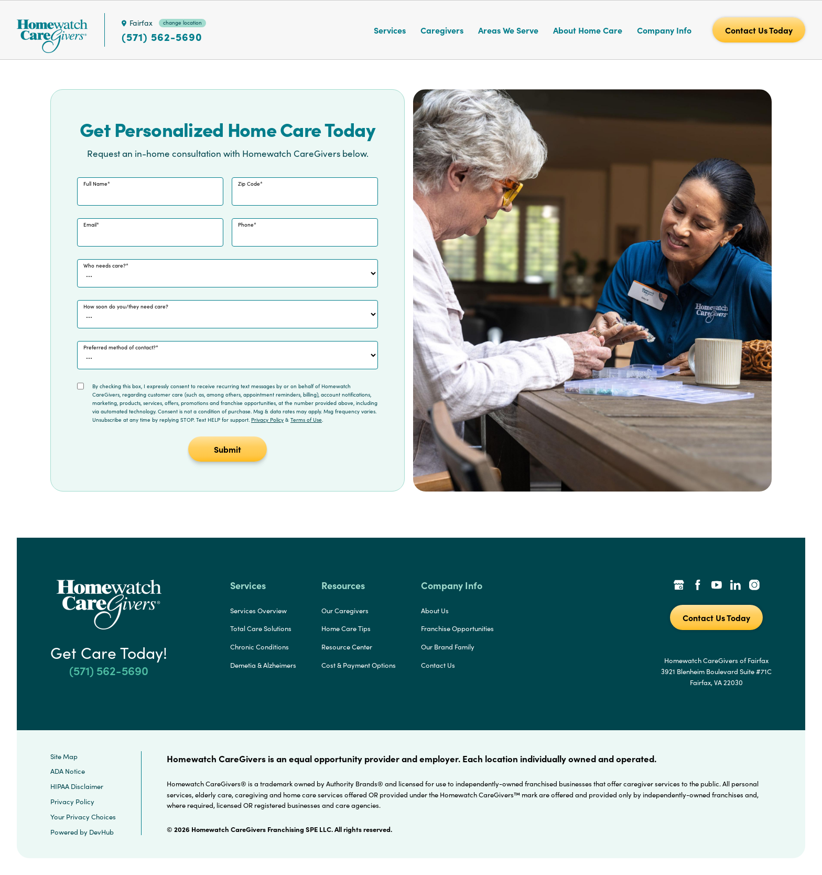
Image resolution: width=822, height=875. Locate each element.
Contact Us (438, 665)
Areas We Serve (508, 30)
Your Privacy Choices (83, 816)
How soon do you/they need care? (125, 306)
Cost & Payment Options (358, 665)
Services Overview (258, 610)
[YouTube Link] (716, 586)
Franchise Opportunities (457, 628)
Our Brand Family (447, 647)
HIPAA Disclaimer (76, 786)
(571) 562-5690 (162, 36)
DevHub (101, 832)
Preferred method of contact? (119, 347)
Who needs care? (104, 265)
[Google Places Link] (679, 586)
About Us (435, 610)
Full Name (95, 183)
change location (182, 22)
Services (390, 30)
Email (89, 224)
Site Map (64, 756)
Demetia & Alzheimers (263, 665)
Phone (246, 224)
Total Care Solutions (260, 628)
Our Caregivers (345, 610)
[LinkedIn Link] (735, 586)
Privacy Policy (267, 419)
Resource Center (346, 647)
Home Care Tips (346, 628)
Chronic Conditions (259, 647)
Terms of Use (306, 419)
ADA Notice (67, 771)
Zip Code (249, 183)
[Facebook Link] (698, 586)
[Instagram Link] (754, 586)
